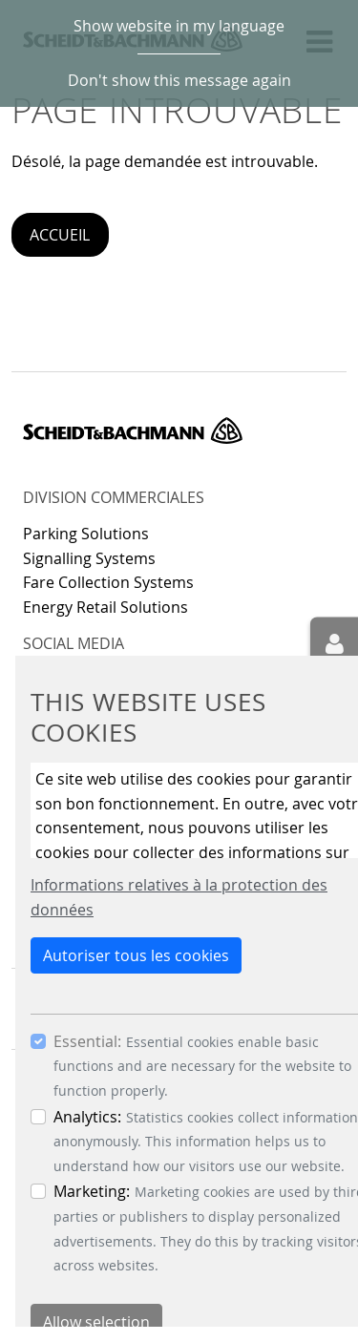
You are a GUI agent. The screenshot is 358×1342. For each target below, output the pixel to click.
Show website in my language (179, 25)
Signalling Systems (89, 558)
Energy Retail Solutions (105, 607)
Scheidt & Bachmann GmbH (132, 430)
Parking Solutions (86, 533)
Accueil (60, 234)
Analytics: (87, 1116)
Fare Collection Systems (108, 582)
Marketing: (91, 1191)
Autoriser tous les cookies (136, 955)
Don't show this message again (179, 80)
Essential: (87, 1041)
